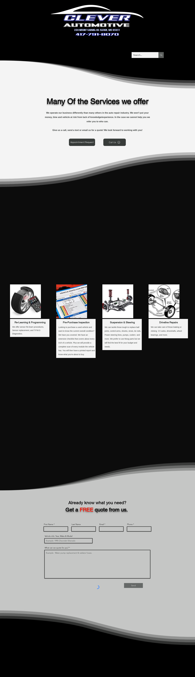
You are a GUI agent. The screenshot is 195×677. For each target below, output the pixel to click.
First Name (48, 524)
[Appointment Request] (82, 142)
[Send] (133, 585)
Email (101, 524)
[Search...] (143, 55)
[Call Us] (114, 142)
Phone (130, 524)
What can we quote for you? (57, 548)
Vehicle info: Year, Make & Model (58, 536)
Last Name (76, 524)
